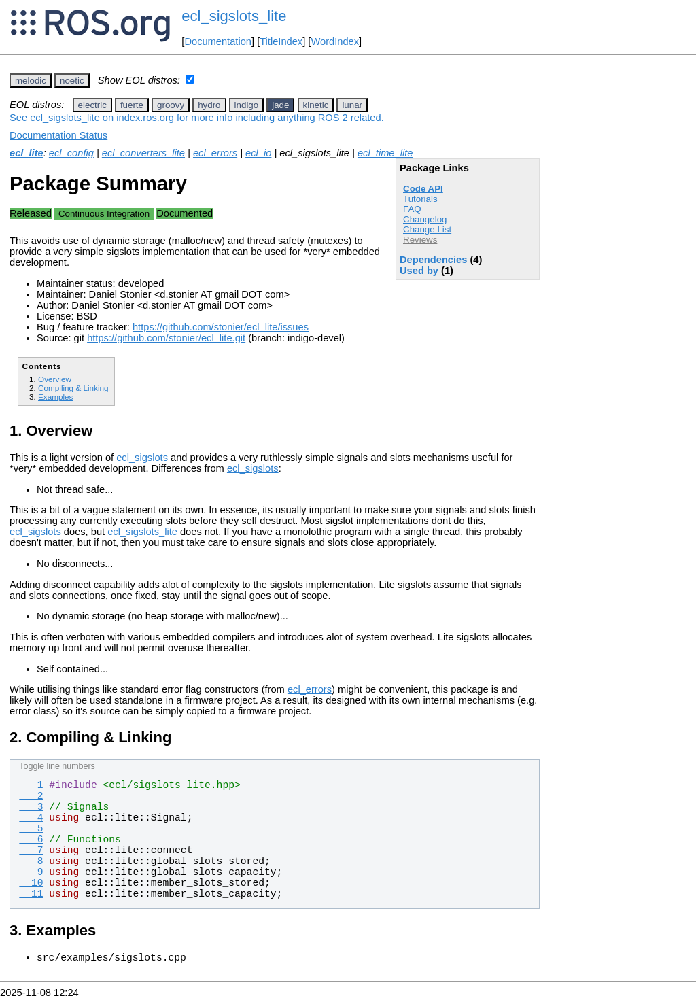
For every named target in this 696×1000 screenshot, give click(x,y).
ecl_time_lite (385, 153)
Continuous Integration (104, 214)
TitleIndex (281, 41)
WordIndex (335, 41)
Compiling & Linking (73, 387)
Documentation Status (58, 135)
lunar (352, 105)
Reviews (420, 240)
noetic (72, 80)
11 (31, 894)
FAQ (412, 209)
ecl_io (258, 153)
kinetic (316, 105)
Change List (427, 229)
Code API (423, 189)
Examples (55, 396)
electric (92, 105)
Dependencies (433, 259)
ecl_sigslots (142, 457)
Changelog (425, 219)
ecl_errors (215, 153)
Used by (419, 270)
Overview (54, 379)
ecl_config (71, 153)
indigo (246, 105)
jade (280, 105)
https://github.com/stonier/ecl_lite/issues (221, 327)
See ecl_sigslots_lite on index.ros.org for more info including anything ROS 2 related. (197, 117)
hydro (209, 105)
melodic (30, 80)
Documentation (217, 41)
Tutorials (420, 199)
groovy (170, 105)
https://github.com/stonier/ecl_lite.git (166, 337)
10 (31, 883)
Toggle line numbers (56, 766)
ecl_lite (27, 153)
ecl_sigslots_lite (233, 15)
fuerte (131, 105)
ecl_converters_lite (143, 153)
